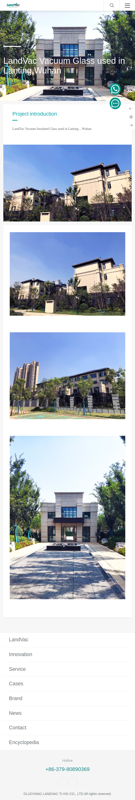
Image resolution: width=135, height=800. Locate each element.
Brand (16, 698)
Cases (16, 684)
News (15, 713)
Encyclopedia (24, 742)
